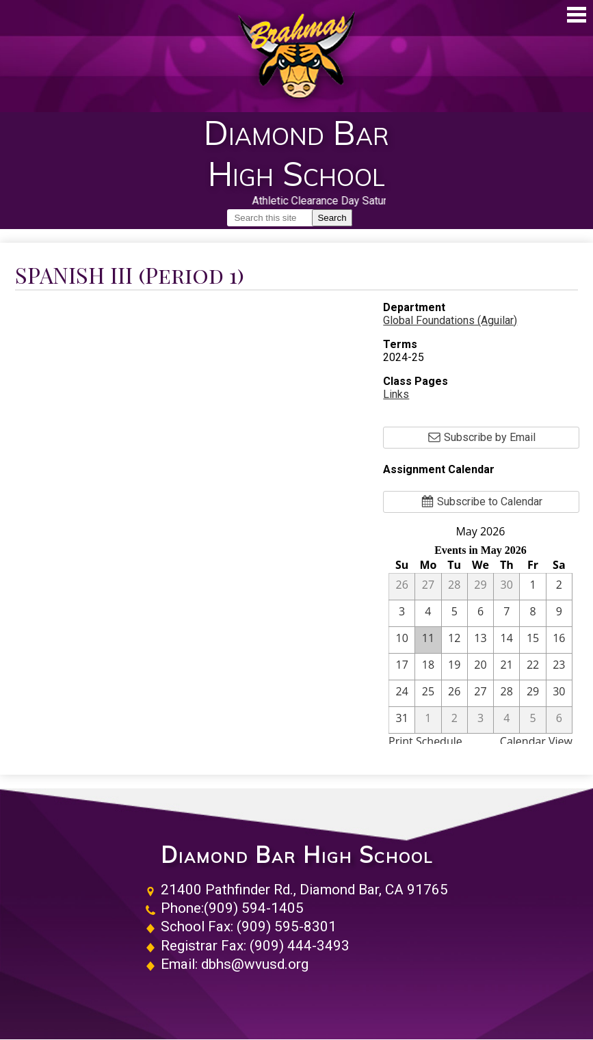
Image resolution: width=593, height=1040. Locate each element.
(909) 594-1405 (254, 908)
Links (396, 394)
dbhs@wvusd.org (254, 964)
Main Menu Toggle (576, 15)
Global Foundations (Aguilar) (450, 320)
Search (331, 218)
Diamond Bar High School (297, 855)
